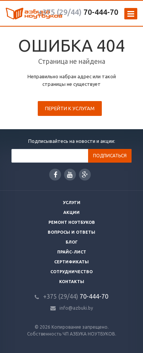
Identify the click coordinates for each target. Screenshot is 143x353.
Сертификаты (71, 262)
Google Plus (85, 174)
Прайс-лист (71, 252)
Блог (72, 242)
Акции (71, 212)
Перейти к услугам (70, 108)
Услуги (71, 202)
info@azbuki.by (76, 308)
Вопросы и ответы (71, 232)
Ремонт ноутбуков (71, 222)
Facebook (56, 174)
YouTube (70, 174)
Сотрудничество (71, 271)
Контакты (71, 281)
